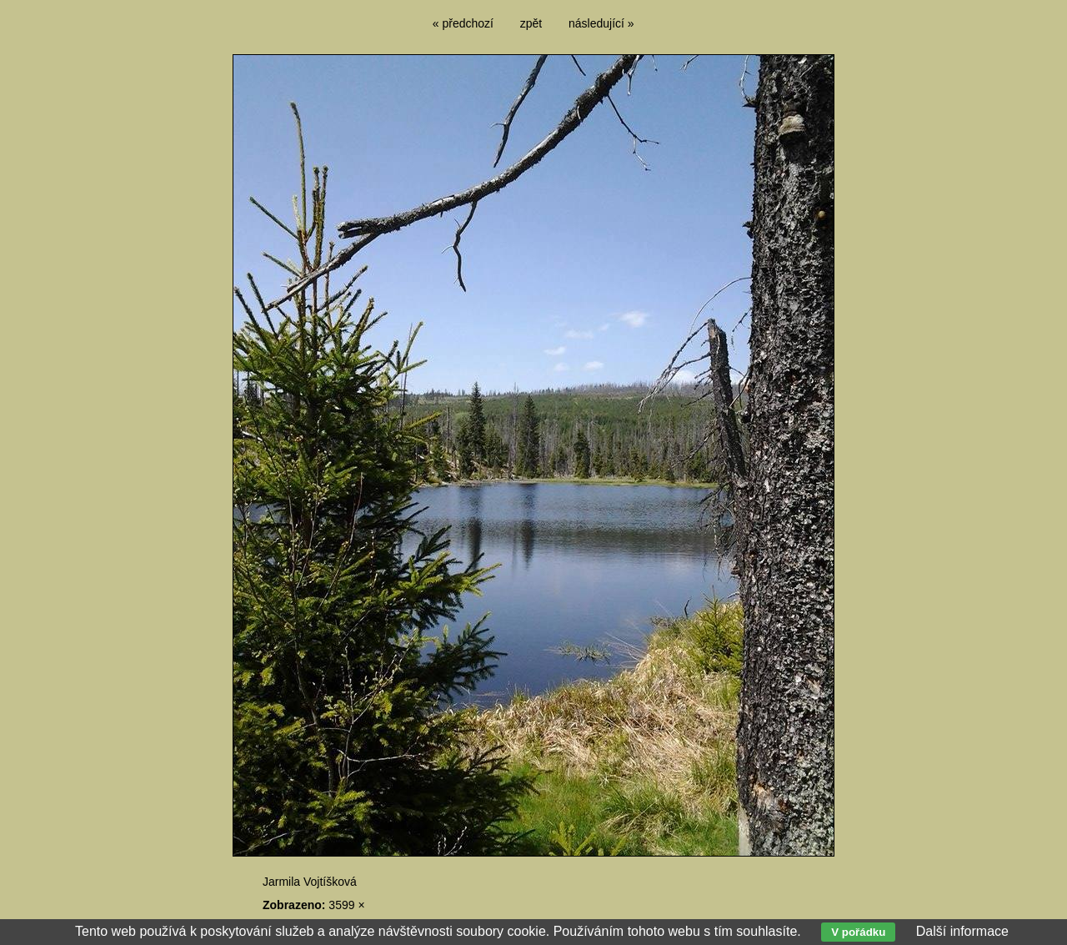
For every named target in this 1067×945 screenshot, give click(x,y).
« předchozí (463, 23)
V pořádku (858, 932)
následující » (601, 23)
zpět (531, 23)
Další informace (962, 931)
